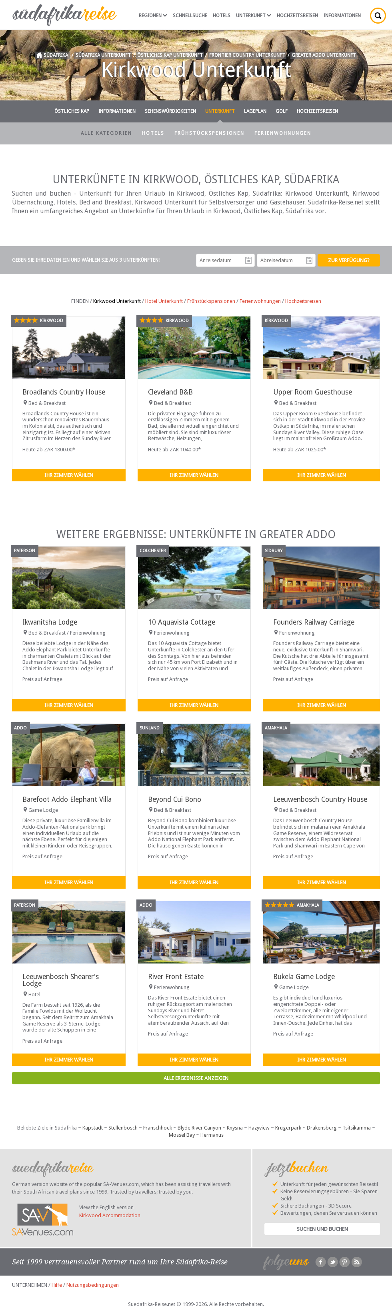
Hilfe (57, 1285)
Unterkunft (253, 15)
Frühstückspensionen (209, 133)
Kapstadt (92, 1128)
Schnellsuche (190, 15)
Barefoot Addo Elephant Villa (67, 799)
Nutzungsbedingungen (92, 1285)
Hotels (221, 15)
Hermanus (212, 1135)
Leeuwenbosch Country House (320, 799)
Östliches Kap (71, 111)
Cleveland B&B (170, 392)
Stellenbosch (123, 1128)
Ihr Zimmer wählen (68, 475)
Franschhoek (157, 1128)
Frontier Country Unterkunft (247, 55)
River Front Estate (176, 977)
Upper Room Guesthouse (312, 392)
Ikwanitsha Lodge (49, 622)
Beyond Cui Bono (174, 799)
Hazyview (259, 1128)
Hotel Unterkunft (164, 301)
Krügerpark (288, 1128)
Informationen (342, 15)
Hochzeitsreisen (297, 15)
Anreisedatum (248, 260)
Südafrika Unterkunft (103, 55)
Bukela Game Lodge (304, 977)
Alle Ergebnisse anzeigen (196, 1078)
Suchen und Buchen (322, 1229)
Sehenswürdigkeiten (170, 111)
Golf (282, 111)
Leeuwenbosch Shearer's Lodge (60, 980)
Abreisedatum (309, 260)
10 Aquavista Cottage (181, 622)
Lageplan (255, 111)
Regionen (153, 15)
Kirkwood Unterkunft (117, 301)
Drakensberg (322, 1128)
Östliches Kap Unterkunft (170, 55)
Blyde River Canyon (199, 1128)
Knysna (235, 1128)
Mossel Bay (182, 1135)
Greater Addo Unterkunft (324, 55)
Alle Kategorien (106, 133)
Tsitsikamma (356, 1128)
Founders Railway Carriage (313, 622)
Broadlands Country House (63, 392)
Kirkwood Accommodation (109, 1215)
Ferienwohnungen (282, 133)
